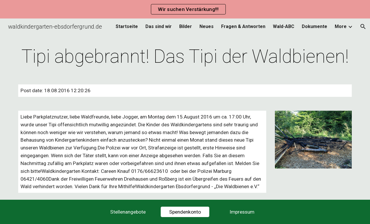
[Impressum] (242, 212)
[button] (363, 27)
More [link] (341, 26)
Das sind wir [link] (158, 26)
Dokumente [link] (314, 26)
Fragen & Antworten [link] (243, 26)
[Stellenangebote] (128, 212)
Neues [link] (206, 26)
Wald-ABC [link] (283, 26)
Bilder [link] (185, 26)
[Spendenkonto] (185, 212)
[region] (185, 9)
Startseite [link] (127, 26)
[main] (185, 57)
